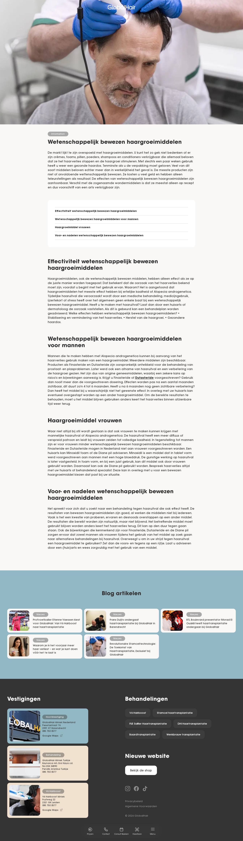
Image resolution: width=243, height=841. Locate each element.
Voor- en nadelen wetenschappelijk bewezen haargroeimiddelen (99, 235)
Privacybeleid (134, 801)
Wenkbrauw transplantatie (183, 735)
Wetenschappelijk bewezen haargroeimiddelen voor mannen (96, 219)
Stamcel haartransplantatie (175, 713)
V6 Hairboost (137, 713)
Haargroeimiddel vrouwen (72, 227)
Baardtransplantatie (142, 735)
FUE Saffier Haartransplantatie (148, 724)
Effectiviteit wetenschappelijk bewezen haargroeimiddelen (96, 211)
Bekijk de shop (141, 770)
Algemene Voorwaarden (141, 806)
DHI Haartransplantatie (192, 724)
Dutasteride (144, 378)
